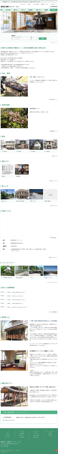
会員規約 (50, 435)
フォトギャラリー (36, 431)
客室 (8, 433)
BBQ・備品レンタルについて (37, 77)
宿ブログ (36, 433)
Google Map (53, 237)
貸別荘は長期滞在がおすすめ (18, 292)
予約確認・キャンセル (44, 4)
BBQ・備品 (8, 435)
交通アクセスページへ (52, 257)
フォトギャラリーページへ (51, 282)
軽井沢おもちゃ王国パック (18, 296)
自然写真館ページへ (53, 131)
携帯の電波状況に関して (17, 303)
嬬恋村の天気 (36, 437)
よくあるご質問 (36, 435)
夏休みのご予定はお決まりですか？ (19, 307)
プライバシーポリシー (50, 431)
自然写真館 (22, 433)
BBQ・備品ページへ (53, 99)
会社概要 (22, 437)
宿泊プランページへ (53, 180)
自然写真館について (35, 108)
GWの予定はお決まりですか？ (18, 299)
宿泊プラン (8, 437)
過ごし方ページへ (53, 205)
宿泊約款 (50, 433)
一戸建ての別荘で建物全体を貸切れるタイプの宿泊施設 (43, 320)
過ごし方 (22, 431)
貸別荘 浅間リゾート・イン (11, 442)
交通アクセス (21, 435)
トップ (7, 431)
